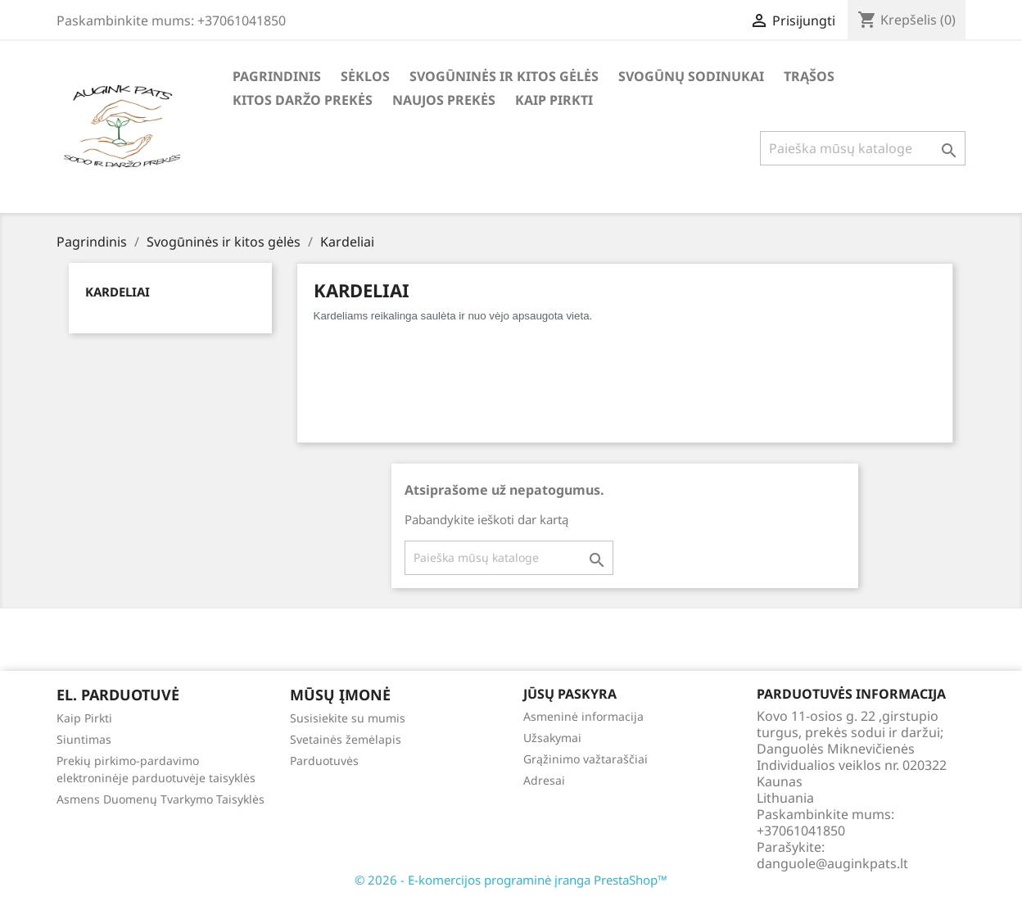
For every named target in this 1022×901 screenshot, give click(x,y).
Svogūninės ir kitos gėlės (504, 76)
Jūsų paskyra (570, 694)
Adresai (544, 780)
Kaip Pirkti (554, 100)
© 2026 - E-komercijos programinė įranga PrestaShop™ (511, 880)
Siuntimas (84, 739)
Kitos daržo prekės (303, 100)
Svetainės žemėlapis (345, 739)
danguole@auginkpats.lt (832, 863)
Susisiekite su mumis (347, 718)
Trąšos (809, 76)
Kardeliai (117, 291)
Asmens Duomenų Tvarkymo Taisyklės (161, 799)
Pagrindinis (277, 76)
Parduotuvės (324, 760)
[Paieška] (862, 148)
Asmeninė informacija (583, 716)
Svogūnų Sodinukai (691, 76)
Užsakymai (552, 737)
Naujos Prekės (443, 100)
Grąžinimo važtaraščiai (585, 759)
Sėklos (365, 76)
